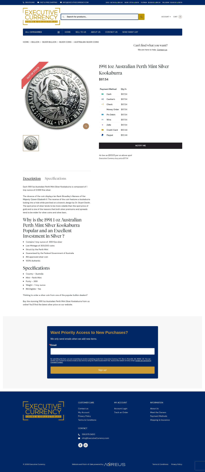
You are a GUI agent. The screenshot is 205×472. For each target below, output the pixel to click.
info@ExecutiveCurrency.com (76, 2)
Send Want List (130, 32)
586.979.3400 (29, 2)
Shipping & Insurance (160, 420)
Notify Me (140, 145)
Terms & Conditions (87, 420)
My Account (83, 412)
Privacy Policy (84, 416)
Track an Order (121, 412)
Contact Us (111, 32)
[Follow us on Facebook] (80, 445)
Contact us (162, 49)
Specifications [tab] (55, 178)
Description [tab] (32, 178)
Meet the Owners (158, 412)
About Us (95, 32)
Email (54, 345)
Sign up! (102, 370)
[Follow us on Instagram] (85, 445)
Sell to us (81, 32)
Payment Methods (158, 416)
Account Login (120, 408)
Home (68, 32)
